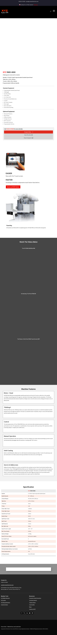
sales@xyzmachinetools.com (7, 585)
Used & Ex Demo (4, 604)
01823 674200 (22, 1)
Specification (27, 135)
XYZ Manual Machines (5, 602)
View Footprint (28, 138)
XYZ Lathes (3, 600)
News (30, 606)
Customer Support (33, 600)
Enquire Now (27, 132)
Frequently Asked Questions (35, 598)
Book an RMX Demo (13, 187)
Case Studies (32, 604)
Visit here (36, 4)
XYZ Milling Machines (5, 598)
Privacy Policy (4, 626)
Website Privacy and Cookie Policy (14, 626)
